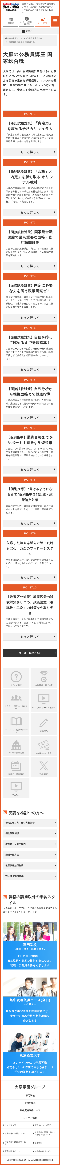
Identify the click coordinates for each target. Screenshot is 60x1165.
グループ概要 (30, 1117)
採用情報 (38, 1143)
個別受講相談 (12, 833)
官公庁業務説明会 (16, 752)
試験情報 (44, 731)
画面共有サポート (12, 1151)
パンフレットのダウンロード (16, 731)
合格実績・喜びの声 (43, 685)
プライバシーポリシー (44, 1125)
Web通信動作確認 (14, 876)
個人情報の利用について (15, 1133)
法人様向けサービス (43, 1151)
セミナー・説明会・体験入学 (26, 21)
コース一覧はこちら (30, 653)
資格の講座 (30, 1103)
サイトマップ (10, 1125)
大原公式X (43, 774)
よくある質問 (16, 685)
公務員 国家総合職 (34, 38)
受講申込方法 (12, 854)
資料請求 (10, 21)
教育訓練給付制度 (14, 865)
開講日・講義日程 (16, 774)
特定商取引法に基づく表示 (15, 1143)
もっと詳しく (30, 152)
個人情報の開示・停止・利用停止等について (45, 1133)
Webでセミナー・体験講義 (43, 707)
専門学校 (30, 1095)
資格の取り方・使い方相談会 (20, 822)
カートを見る (42, 21)
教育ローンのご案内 (15, 844)
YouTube (16, 795)
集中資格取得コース (30, 1110)
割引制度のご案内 (44, 753)
